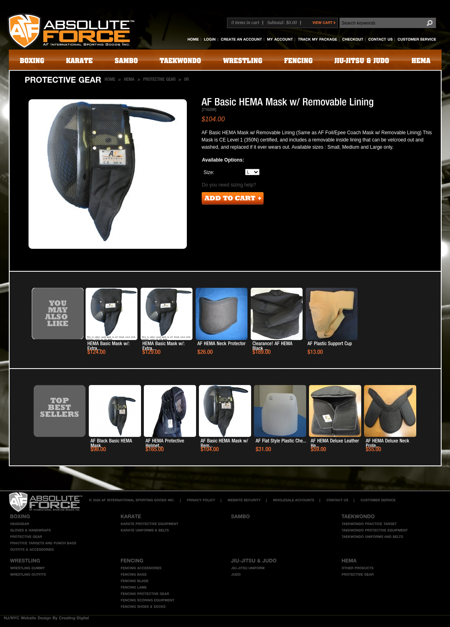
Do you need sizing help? (229, 185)
